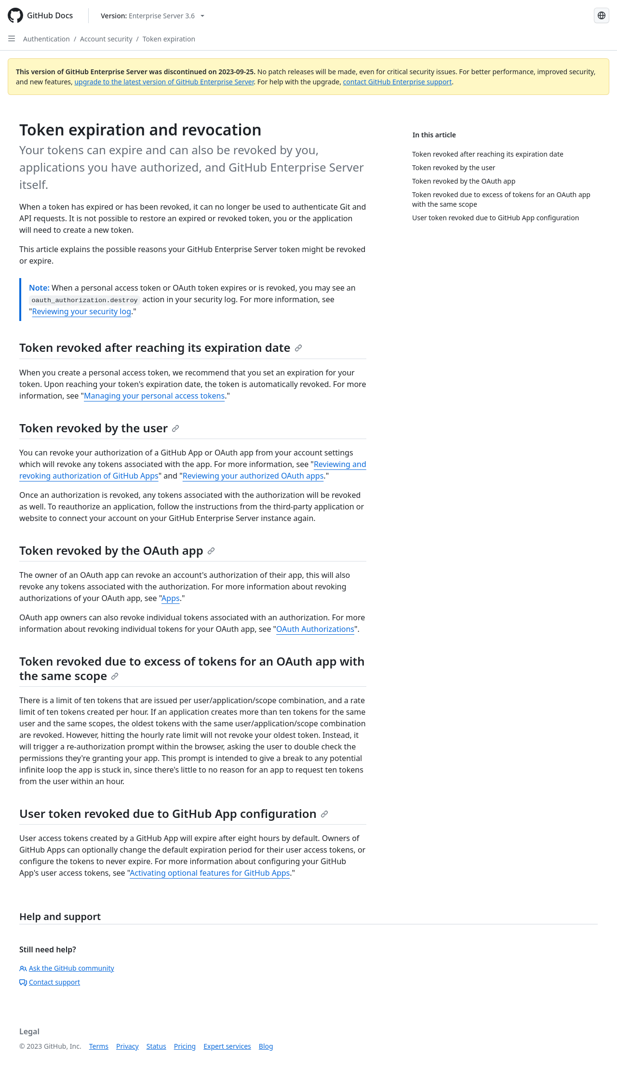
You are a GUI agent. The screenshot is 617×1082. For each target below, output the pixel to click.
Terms (98, 1046)
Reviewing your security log (81, 311)
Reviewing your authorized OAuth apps (253, 475)
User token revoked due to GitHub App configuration (173, 813)
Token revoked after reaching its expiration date (160, 347)
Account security (106, 38)
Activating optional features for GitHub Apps (210, 873)
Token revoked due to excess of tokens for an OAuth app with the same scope (192, 668)
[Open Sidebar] (11, 38)
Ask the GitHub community (66, 968)
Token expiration (169, 38)
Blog (266, 1046)
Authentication (46, 38)
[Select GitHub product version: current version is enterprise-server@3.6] (152, 15)
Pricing (185, 1046)
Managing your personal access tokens (154, 395)
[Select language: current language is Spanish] (601, 15)
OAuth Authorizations (315, 629)
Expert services (227, 1046)
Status (156, 1046)
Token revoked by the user (99, 428)
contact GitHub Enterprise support (397, 81)
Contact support (49, 982)
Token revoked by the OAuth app (117, 550)
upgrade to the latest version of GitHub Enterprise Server (164, 81)
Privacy (127, 1046)
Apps (170, 598)
